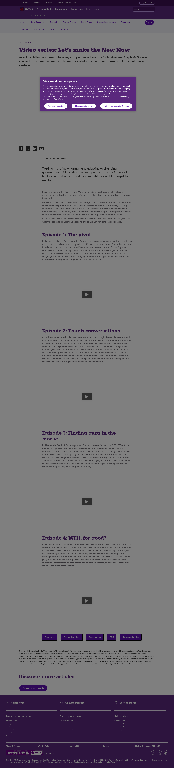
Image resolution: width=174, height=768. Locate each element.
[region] (88, 94)
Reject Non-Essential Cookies (116, 106)
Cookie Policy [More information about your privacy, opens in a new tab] (58, 99)
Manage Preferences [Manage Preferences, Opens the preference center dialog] (83, 106)
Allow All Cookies (56, 106)
